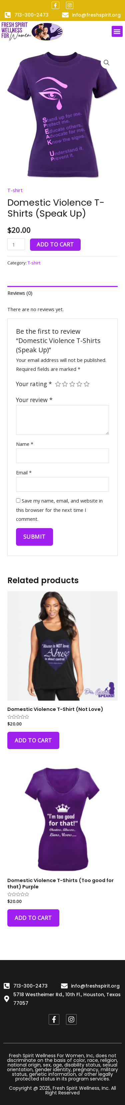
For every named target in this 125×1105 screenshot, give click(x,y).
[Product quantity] (16, 244)
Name (24, 444)
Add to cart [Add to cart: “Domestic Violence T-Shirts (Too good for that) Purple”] (33, 918)
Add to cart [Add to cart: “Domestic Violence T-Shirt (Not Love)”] (33, 740)
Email (24, 472)
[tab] (62, 293)
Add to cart (55, 244)
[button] (117, 31)
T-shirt (15, 190)
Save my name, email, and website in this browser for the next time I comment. (59, 509)
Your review (34, 400)
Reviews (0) (19, 293)
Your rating (34, 384)
